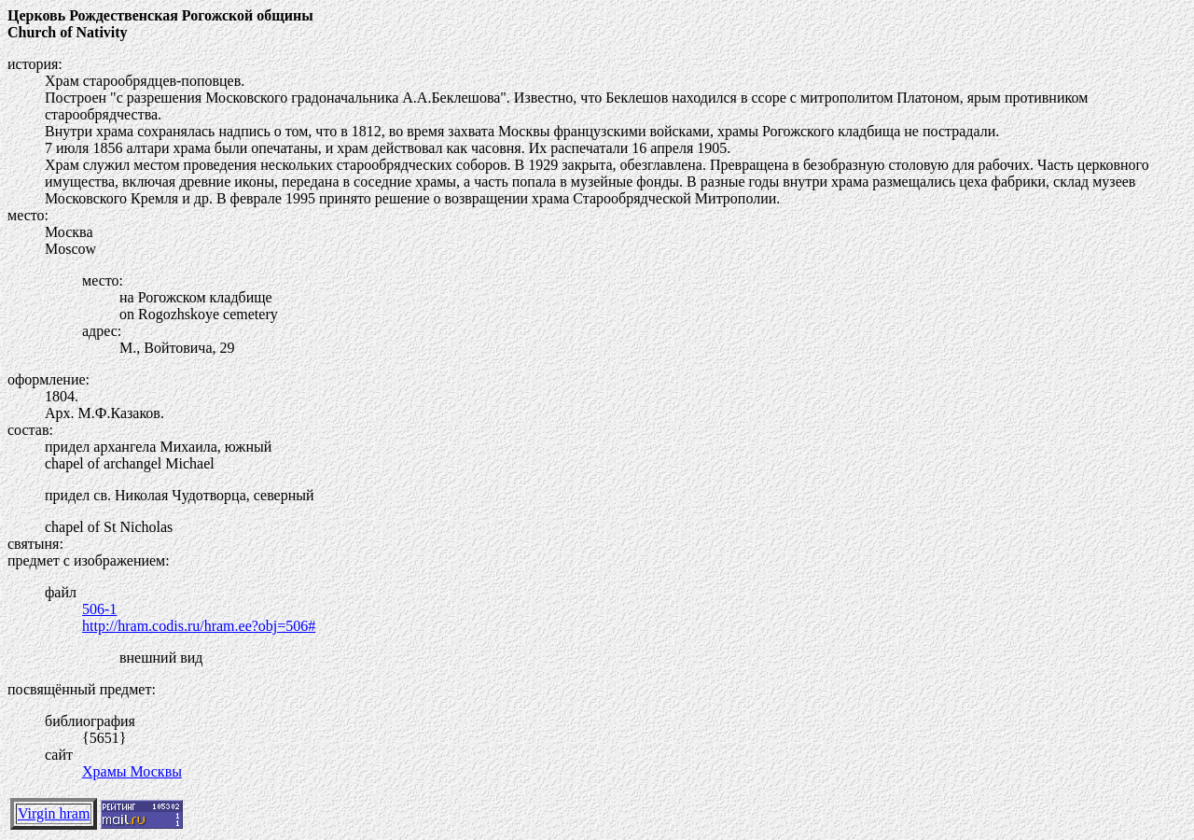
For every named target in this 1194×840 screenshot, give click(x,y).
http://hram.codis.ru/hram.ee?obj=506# (198, 626)
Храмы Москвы (132, 771)
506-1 (99, 609)
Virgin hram (54, 813)
